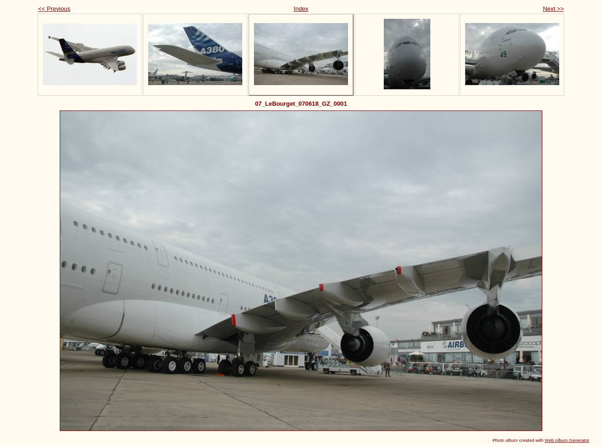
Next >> (553, 8)
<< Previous (54, 8)
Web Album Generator (567, 440)
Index (300, 8)
